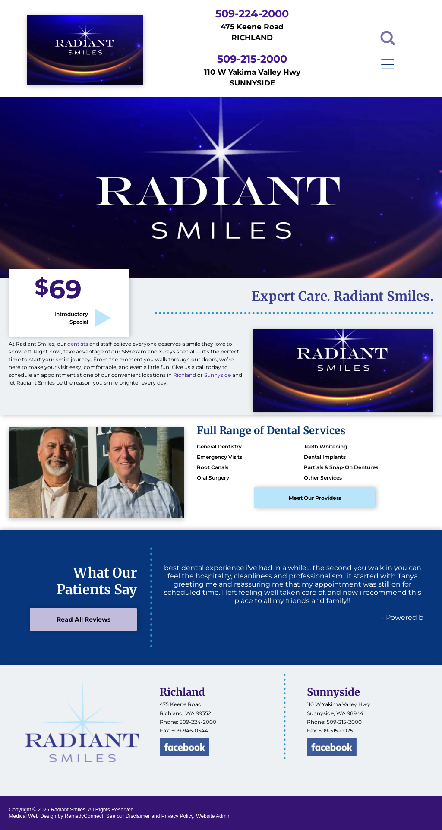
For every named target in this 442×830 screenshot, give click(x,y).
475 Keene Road (181, 704)
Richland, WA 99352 (185, 713)
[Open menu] (387, 64)
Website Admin (213, 816)
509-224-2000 (198, 722)
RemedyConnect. (85, 816)
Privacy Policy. (178, 816)
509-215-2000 (344, 722)
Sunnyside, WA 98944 (335, 713)
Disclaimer (138, 816)
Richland (184, 375)
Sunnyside (217, 375)
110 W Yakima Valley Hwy (338, 704)
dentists (77, 344)
